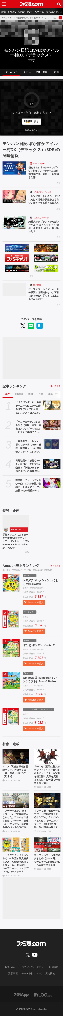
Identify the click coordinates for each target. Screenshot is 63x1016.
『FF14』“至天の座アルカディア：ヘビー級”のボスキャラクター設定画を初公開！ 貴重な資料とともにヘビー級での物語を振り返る (47, 774)
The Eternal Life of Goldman (19, 529)
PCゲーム (39, 11)
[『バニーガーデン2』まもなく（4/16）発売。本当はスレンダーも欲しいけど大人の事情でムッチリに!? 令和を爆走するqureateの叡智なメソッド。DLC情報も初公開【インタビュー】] (52, 425)
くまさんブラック (41, 217)
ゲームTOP (11, 72)
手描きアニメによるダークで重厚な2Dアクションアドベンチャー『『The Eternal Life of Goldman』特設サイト (16, 541)
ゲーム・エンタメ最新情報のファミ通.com (20, 18)
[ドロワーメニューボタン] (4, 4)
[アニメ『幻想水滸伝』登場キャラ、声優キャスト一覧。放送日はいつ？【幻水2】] (16, 756)
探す (36, 121)
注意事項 (13, 973)
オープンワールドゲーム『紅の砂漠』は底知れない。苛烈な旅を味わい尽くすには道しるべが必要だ (43, 294)
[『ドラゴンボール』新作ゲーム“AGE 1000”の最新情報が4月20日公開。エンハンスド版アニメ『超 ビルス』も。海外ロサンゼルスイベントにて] (52, 405)
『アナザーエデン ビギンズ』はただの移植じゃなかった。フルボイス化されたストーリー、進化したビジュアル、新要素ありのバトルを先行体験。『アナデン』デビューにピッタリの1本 (15, 819)
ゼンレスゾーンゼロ (42, 192)
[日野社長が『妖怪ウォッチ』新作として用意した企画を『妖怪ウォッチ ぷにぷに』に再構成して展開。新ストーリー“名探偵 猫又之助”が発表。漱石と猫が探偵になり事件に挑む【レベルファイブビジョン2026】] (52, 464)
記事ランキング (14, 386)
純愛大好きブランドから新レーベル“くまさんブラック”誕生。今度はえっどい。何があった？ (43, 226)
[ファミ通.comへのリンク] (31, 4)
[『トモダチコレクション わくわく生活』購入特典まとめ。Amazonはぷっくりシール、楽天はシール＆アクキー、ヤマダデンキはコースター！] (16, 844)
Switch (21, 11)
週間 (30, 394)
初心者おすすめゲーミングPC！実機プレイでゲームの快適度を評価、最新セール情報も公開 (43, 172)
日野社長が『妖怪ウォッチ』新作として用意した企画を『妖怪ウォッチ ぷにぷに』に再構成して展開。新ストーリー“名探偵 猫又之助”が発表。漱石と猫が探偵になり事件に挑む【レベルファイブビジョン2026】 (28, 466)
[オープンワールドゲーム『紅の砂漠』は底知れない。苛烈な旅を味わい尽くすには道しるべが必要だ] (14, 289)
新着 (3, 11)
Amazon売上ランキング (21, 566)
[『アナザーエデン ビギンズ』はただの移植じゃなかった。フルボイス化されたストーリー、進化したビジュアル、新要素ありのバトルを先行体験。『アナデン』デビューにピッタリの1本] (16, 800)
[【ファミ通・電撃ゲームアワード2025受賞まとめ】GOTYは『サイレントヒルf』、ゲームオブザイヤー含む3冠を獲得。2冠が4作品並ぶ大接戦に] (47, 800)
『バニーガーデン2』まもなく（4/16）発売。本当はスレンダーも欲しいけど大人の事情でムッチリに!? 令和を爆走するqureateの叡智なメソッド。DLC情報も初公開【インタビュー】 (28, 427)
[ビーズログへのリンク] (43, 994)
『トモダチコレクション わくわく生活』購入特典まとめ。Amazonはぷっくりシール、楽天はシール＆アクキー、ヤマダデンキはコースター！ (15, 863)
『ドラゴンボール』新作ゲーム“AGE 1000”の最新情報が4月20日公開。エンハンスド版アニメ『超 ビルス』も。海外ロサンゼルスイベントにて (28, 408)
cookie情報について (31, 973)
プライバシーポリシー (34, 967)
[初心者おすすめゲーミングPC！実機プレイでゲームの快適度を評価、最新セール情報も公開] (14, 168)
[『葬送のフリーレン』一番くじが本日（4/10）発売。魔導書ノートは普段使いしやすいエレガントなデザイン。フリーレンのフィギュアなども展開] (52, 444)
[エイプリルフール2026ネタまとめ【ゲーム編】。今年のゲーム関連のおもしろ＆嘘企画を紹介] (47, 844)
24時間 (19, 394)
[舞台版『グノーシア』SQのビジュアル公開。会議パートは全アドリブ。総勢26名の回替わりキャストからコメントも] (52, 483)
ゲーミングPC (39, 163)
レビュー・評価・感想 (35, 72)
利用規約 (53, 967)
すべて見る (55, 386)
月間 (40, 394)
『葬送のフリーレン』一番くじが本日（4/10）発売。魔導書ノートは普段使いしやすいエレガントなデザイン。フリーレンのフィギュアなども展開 (28, 447)
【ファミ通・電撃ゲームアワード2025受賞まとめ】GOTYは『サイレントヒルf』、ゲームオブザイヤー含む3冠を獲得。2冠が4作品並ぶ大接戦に (47, 819)
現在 (7, 394)
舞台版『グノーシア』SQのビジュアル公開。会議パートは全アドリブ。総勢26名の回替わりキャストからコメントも (28, 485)
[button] (31, 130)
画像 (56, 72)
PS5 (29, 11)
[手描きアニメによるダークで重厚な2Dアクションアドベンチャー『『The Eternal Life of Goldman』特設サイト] (16, 522)
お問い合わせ (12, 967)
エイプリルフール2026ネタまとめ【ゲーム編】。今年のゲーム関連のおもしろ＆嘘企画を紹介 (47, 860)
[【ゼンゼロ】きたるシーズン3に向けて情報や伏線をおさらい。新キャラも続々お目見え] (14, 196)
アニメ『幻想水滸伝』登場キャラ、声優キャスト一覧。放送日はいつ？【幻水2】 (15, 771)
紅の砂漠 (37, 285)
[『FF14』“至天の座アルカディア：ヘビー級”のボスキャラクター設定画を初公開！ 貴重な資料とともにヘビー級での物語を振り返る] (47, 756)
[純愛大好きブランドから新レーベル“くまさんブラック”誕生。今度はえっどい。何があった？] (14, 222)
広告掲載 (50, 973)
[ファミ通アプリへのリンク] (21, 994)
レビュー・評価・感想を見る (30, 112)
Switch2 (12, 11)
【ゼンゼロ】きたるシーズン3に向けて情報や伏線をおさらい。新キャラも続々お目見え (44, 199)
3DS (31, 61)
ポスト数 (53, 394)
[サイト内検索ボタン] (59, 4)
